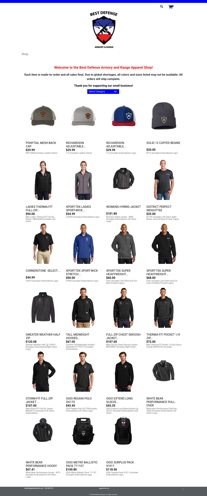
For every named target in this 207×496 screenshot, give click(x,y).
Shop (25, 54)
